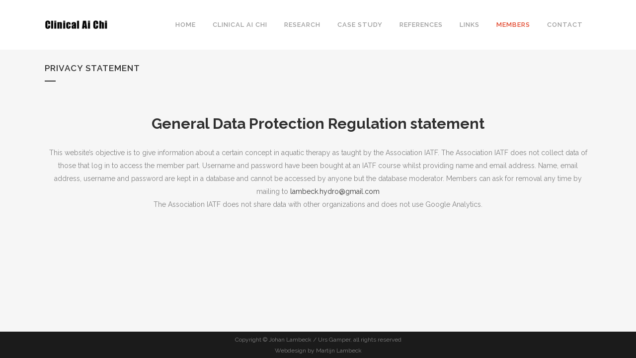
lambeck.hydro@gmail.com (335, 191)
